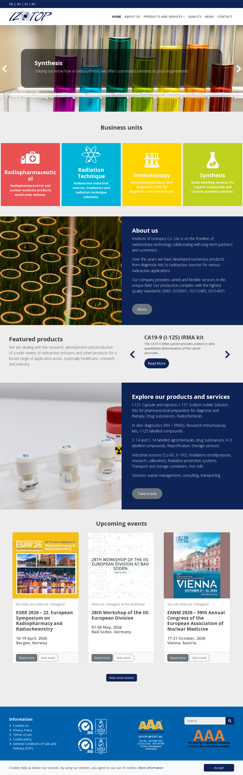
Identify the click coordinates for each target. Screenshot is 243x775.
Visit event (48, 658)
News (209, 17)
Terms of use (22, 735)
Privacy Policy (22, 730)
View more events (121, 678)
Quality (194, 17)
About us (132, 17)
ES (26, 4)
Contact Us (21, 725)
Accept (219, 768)
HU (19, 4)
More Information (150, 768)
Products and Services (163, 17)
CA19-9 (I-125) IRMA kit (174, 337)
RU (33, 4)
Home (116, 17)
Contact (224, 17)
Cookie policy (22, 739)
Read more (26, 658)
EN (11, 4)
